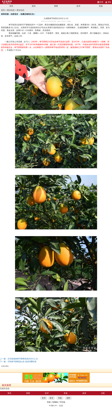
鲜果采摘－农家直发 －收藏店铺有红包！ (18, 14)
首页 (11, 6)
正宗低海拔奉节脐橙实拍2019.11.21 (23, 359)
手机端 (62, 402)
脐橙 (56, 6)
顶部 (68, 398)
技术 (78, 6)
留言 (51, 398)
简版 (49, 402)
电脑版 (55, 402)
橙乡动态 (11, 10)
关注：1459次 (67, 21)
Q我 (103, 393)
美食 (101, 6)
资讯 (34, 6)
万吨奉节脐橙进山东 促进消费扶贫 (22, 362)
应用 (101, 2)
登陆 (109, 2)
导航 (60, 398)
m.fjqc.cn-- (53, 405)
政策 (84, 393)
